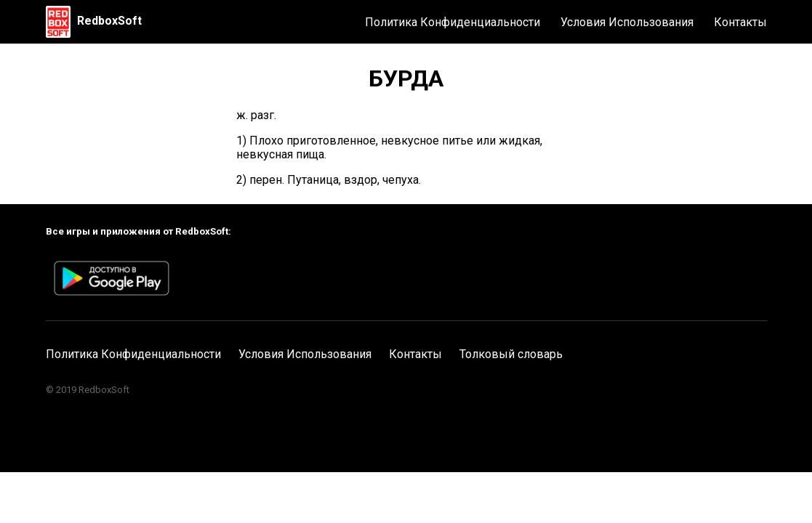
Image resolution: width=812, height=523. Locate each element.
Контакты (740, 22)
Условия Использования (627, 22)
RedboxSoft (109, 21)
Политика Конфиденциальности (452, 22)
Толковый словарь (511, 354)
